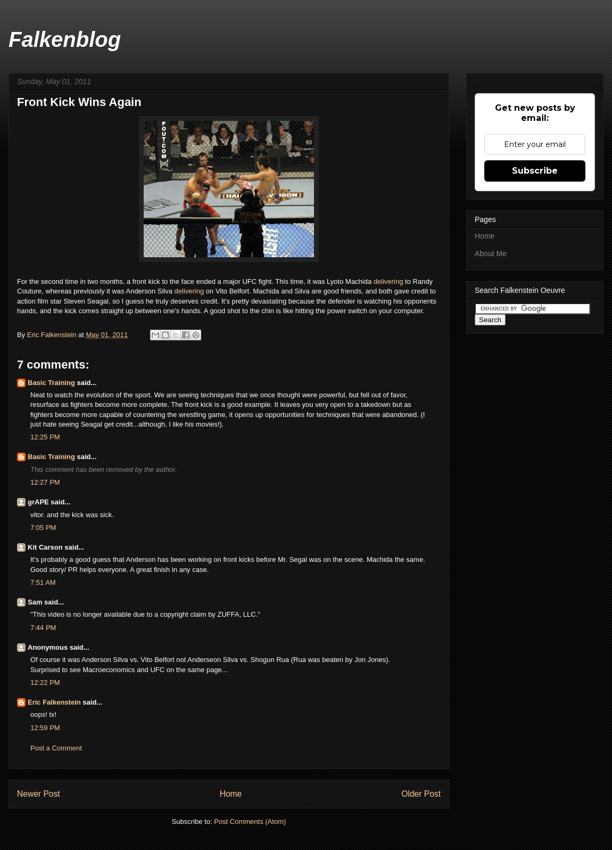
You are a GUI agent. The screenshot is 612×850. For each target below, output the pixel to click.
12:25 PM (45, 437)
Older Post (421, 793)
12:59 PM (45, 728)
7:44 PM (43, 628)
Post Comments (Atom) (250, 822)
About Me (491, 253)
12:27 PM (45, 482)
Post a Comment (56, 748)
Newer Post (38, 793)
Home (231, 793)
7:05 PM (43, 528)
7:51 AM (43, 582)
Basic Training (51, 383)
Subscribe (535, 171)
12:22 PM (45, 682)
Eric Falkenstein (54, 702)
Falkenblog (65, 39)
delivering (389, 281)
